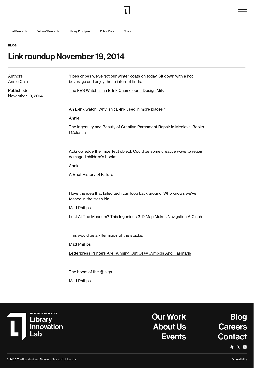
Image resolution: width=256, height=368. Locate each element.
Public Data (107, 31)
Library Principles (79, 31)
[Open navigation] (242, 10)
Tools (127, 31)
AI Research (19, 31)
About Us (169, 327)
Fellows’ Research (48, 31)
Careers (232, 327)
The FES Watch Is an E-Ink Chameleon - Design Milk (116, 90)
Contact (232, 337)
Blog (12, 45)
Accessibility (239, 359)
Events (173, 337)
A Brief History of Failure (91, 174)
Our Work (169, 317)
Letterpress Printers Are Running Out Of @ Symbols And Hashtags (130, 253)
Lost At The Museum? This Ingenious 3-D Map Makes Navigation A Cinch (135, 216)
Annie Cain (18, 81)
